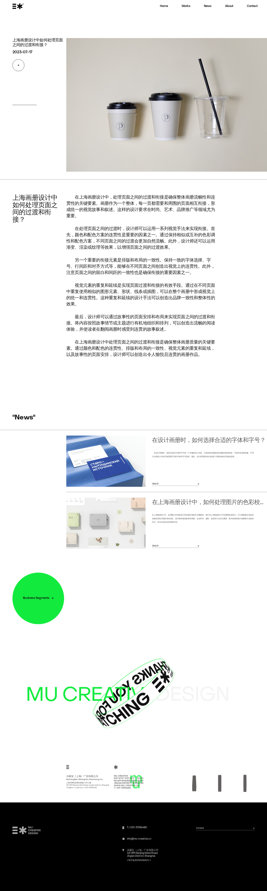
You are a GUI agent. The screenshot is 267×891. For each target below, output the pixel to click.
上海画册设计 (92, 202)
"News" (23, 422)
